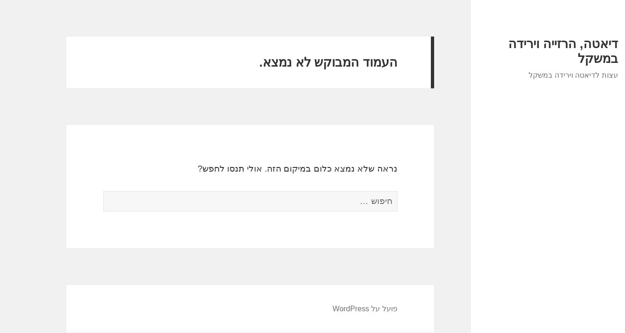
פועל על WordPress (335, 309)
